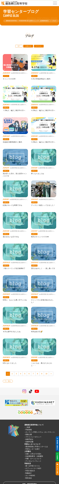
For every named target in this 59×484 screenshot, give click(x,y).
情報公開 (28, 434)
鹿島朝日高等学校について (34, 425)
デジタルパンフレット (33, 461)
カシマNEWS (30, 475)
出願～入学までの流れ (33, 454)
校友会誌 (28, 478)
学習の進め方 (30, 471)
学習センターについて (32, 444)
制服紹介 (28, 473)
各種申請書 (29, 442)
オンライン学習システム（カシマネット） (40, 432)
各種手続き (29, 439)
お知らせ (28, 46)
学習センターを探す (32, 449)
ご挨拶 (27, 427)
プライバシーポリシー (33, 437)
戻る (9, 381)
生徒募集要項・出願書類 (34, 456)
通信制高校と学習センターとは (36, 447)
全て (19, 46)
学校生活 (27, 463)
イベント (38, 46)
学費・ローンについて (33, 459)
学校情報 (28, 430)
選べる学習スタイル (32, 466)
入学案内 (27, 451)
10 (46, 374)
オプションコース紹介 (33, 468)
